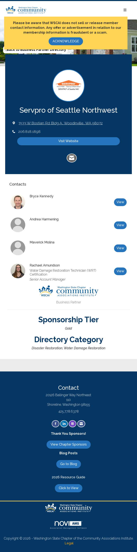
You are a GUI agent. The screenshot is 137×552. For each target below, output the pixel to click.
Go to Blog (68, 464)
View (120, 202)
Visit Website (68, 141)
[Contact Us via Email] (81, 423)
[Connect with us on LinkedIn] (64, 423)
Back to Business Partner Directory (35, 50)
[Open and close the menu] (89, 10)
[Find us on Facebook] (55, 423)
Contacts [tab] (17, 184)
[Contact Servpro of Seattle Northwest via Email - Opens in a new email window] (72, 158)
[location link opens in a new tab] (60, 123)
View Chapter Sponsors (68, 444)
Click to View (68, 488)
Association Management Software (68, 525)
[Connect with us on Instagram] (72, 423)
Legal (69, 543)
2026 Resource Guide (68, 477)
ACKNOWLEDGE (66, 41)
